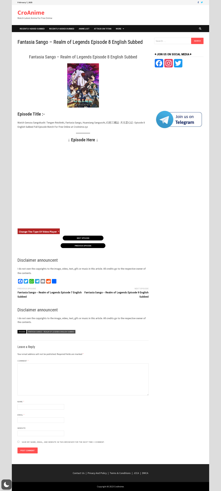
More (118, 28)
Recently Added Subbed (32, 28)
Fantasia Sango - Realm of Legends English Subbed (51, 331)
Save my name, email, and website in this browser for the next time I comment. (63, 442)
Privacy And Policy (97, 473)
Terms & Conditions (120, 473)
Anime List (84, 28)
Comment (23, 361)
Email (21, 415)
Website (21, 428)
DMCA (145, 473)
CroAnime (31, 12)
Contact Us (79, 473)
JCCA (136, 473)
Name (20, 401)
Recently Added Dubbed (61, 28)
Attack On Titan (102, 28)
